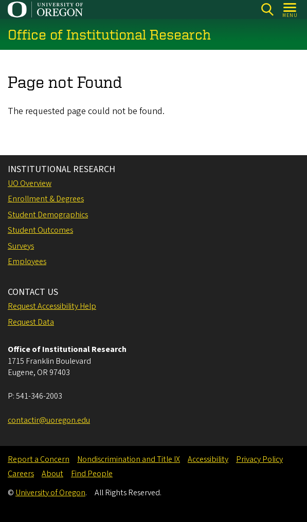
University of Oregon (50, 492)
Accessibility (208, 459)
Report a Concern (38, 459)
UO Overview (29, 183)
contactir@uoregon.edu (49, 420)
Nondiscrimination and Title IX (128, 459)
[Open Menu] (290, 9)
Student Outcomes (40, 230)
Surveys (21, 246)
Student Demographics (48, 214)
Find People (92, 473)
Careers (21, 473)
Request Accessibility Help (52, 306)
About (52, 473)
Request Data (31, 322)
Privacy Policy (259, 459)
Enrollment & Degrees (46, 198)
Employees (27, 261)
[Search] (267, 9)
